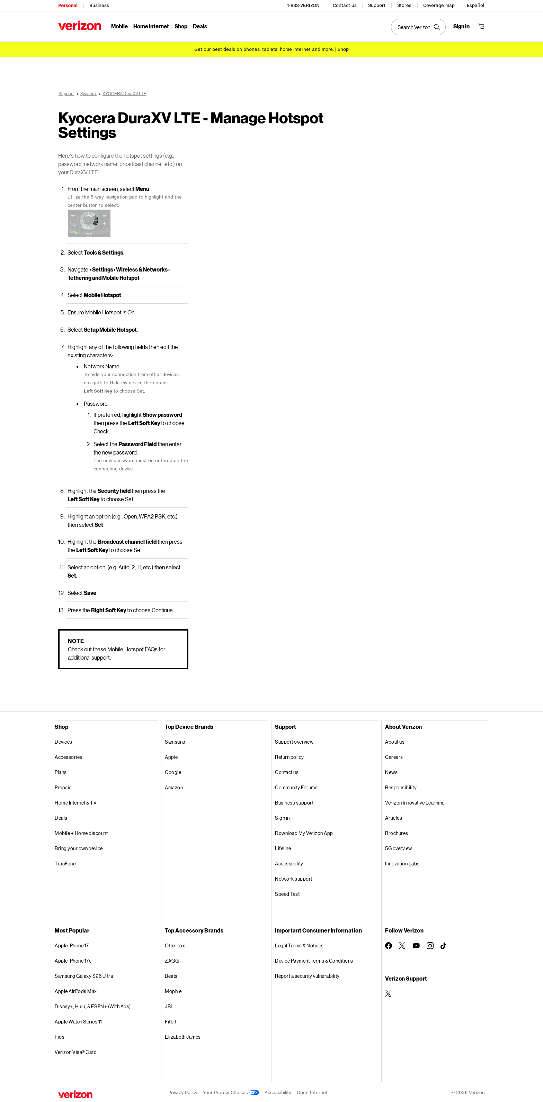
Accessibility (289, 862)
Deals (61, 817)
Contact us (345, 5)
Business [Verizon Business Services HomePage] (99, 5)
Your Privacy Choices (231, 1091)
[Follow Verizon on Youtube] (416, 944)
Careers (394, 756)
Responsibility (401, 786)
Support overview (294, 741)
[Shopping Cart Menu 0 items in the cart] (481, 26)
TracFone (65, 862)
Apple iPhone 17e (73, 960)
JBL (169, 1005)
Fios (59, 1036)
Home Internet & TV (76, 802)
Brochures (396, 832)
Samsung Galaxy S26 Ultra (84, 975)
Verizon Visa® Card (76, 1051)
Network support (293, 878)
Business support (294, 802)
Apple (171, 756)
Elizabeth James (183, 1036)
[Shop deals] (343, 49)
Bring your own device (79, 847)
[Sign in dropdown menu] (461, 26)
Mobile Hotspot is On (109, 311)
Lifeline (283, 847)
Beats (171, 975)
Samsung (175, 741)
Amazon (174, 786)
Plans (61, 771)
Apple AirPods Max (76, 990)
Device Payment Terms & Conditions (314, 960)
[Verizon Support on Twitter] (388, 992)
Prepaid (63, 786)
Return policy (289, 756)
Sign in (282, 817)
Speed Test (287, 893)
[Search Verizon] (418, 27)
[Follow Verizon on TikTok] (443, 945)
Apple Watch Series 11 (78, 1020)
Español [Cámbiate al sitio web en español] (475, 5)
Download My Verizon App (304, 832)
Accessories (68, 756)
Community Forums (296, 786)
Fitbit (170, 1020)
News (391, 771)
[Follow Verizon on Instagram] (430, 944)
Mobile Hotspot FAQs (132, 648)
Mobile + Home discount (81, 832)
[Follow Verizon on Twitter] (402, 944)
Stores (404, 5)
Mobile (119, 26)
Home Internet (151, 26)
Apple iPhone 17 (72, 944)
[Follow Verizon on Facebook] (388, 944)
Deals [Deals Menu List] (200, 26)
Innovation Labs (402, 862)
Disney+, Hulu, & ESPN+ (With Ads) (93, 1005)
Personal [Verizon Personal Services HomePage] (67, 5)
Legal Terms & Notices (299, 944)
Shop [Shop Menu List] (181, 26)
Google (173, 771)
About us (394, 741)
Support (376, 5)
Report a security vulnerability (307, 975)
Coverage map (439, 5)
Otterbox (175, 944)
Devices (63, 741)
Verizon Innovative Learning (415, 802)
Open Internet (312, 1091)
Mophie (173, 990)
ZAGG (172, 960)
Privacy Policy (182, 1091)
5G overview (398, 847)
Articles (393, 817)
